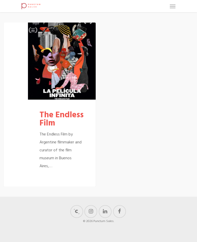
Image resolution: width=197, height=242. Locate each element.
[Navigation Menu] (172, 6)
